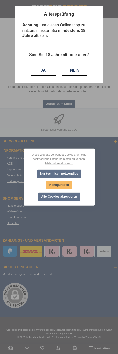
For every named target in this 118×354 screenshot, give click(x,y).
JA (43, 70)
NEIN (74, 70)
